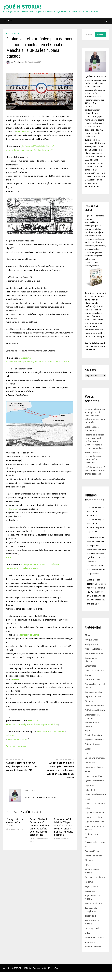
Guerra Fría (90, 762)
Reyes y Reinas (92, 886)
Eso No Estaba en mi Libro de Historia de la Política (95, 346)
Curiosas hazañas (93, 679)
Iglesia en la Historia (94, 780)
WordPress (48, 968)
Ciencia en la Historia (94, 670)
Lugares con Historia (94, 817)
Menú (8, 20)
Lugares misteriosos (94, 821)
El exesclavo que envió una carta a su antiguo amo (96, 599)
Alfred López (19, 62)
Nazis (87, 846)
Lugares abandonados (95, 812)
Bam (57, 968)
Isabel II (88, 798)
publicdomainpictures (17, 739)
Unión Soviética (23, 131)
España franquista (93, 735)
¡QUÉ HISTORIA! (22, 6)
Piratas (88, 864)
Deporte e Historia (93, 696)
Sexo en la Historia (93, 903)
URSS (87, 932)
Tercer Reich (90, 915)
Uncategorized (12, 34)
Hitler (87, 771)
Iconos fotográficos (94, 776)
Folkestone (11, 508)
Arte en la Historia (93, 648)
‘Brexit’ (16, 679)
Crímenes (89, 675)
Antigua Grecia (91, 639)
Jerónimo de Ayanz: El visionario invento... (96, 511)
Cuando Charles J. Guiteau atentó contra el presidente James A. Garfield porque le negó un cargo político (39, 827)
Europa (88, 748)
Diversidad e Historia (94, 705)
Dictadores (90, 701)
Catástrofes (90, 665)
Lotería (88, 808)
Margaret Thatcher (29, 634)
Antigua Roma (91, 644)
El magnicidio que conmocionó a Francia (14, 822)
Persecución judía (93, 851)
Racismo (89, 881)
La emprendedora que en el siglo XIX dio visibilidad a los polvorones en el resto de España (95, 416)
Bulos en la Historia (94, 653)
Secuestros (90, 890)
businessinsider (44, 731)
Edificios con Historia (95, 710)
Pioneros (89, 860)
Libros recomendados (95, 803)
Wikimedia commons (16, 746)
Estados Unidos (92, 744)
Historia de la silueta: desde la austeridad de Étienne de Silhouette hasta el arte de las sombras (94, 441)
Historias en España (94, 767)
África (87, 635)
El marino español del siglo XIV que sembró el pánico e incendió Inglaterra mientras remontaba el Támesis (63, 827)
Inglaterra (89, 785)
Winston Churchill (93, 946)
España (88, 730)
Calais (9, 557)
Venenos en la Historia (95, 937)
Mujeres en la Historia (95, 842)
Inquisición (90, 789)
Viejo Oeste (90, 941)
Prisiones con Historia (95, 877)
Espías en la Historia (94, 739)
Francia (88, 753)
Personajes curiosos (94, 855)
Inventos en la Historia (95, 794)
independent (59, 731)
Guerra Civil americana (95, 757)
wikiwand (10, 735)
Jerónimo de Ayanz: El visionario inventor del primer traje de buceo (95, 470)
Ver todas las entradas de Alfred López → (41, 797)
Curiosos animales (93, 692)
